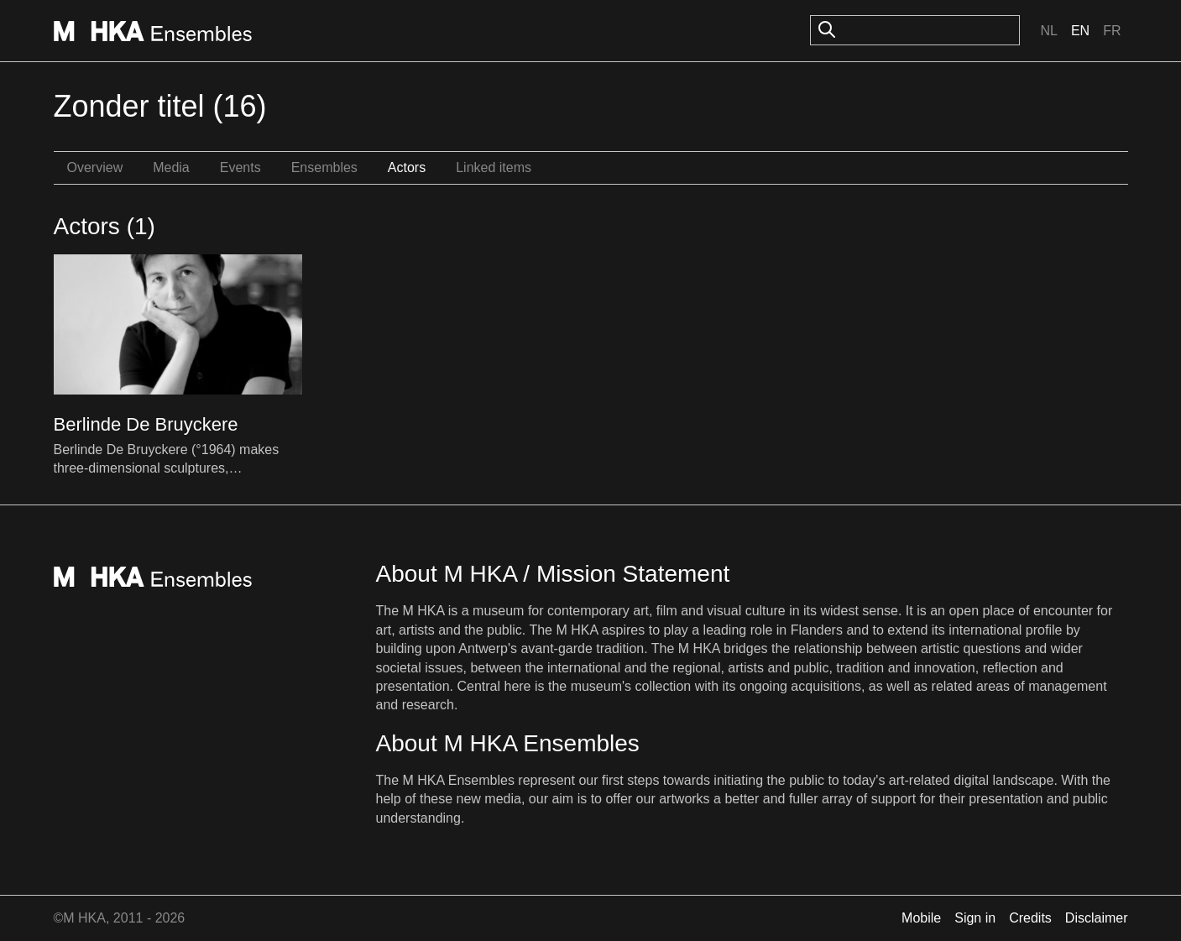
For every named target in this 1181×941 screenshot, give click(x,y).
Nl (1048, 31)
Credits (1030, 918)
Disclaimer (1096, 918)
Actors (407, 167)
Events (240, 167)
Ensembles (324, 167)
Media (171, 167)
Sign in (974, 918)
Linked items (493, 167)
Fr (1112, 31)
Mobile (921, 918)
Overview (95, 167)
